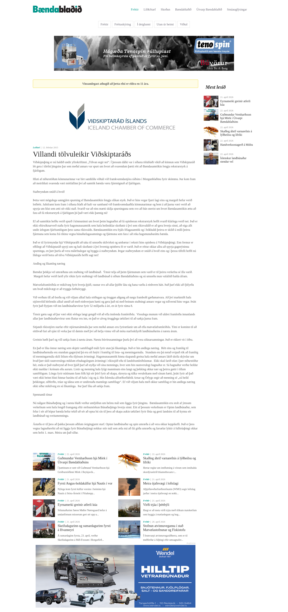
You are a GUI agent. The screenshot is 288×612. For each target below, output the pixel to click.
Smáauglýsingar (237, 9)
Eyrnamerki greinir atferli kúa (77, 505)
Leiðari (36, 147)
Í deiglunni (143, 24)
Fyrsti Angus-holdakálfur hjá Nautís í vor (85, 483)
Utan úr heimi (165, 24)
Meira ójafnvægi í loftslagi (160, 483)
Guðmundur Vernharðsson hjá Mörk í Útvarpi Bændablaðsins (82, 460)
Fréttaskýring (122, 24)
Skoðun (165, 9)
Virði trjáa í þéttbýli (156, 505)
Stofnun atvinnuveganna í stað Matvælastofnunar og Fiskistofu (164, 528)
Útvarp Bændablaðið (209, 9)
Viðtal (183, 24)
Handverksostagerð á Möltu (236, 144)
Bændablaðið (183, 9)
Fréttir (135, 9)
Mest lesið (216, 87)
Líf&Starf (150, 9)
